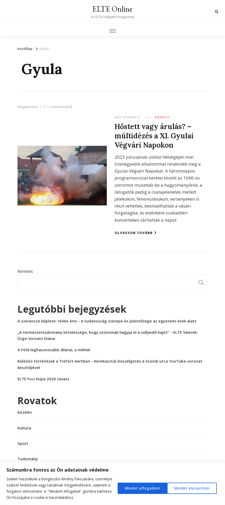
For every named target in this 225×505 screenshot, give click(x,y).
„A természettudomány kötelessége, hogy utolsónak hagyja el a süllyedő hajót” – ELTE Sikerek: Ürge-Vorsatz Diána (108, 335)
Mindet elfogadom (193, 488)
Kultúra (24, 427)
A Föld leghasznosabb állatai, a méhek (54, 349)
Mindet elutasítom (141, 488)
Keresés (25, 271)
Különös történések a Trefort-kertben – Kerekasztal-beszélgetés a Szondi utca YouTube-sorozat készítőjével (110, 363)
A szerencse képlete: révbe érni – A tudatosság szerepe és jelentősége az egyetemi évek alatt (107, 320)
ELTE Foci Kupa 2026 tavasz (44, 378)
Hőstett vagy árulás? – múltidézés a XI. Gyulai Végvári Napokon (154, 135)
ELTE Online (112, 9)
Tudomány (28, 458)
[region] (112, 483)
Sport (23, 443)
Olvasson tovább (136, 232)
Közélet (162, 117)
